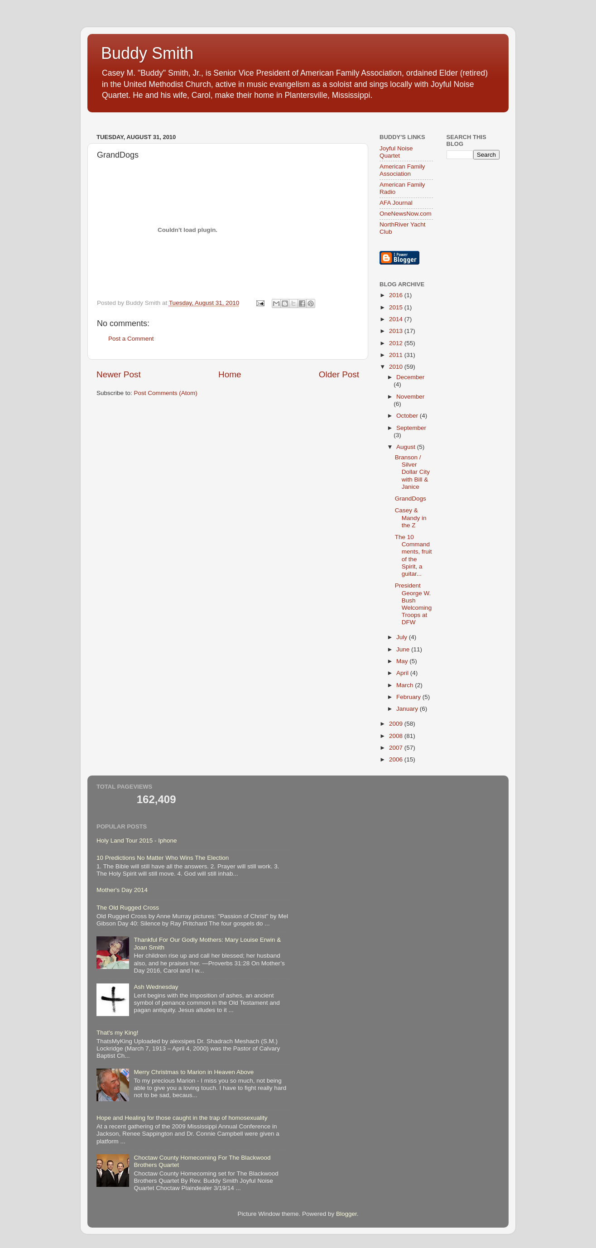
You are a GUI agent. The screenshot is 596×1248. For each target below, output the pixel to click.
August (406, 446)
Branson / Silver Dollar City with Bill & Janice (412, 472)
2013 (396, 331)
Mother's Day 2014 (122, 890)
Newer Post (118, 374)
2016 (396, 295)
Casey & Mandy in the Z (411, 517)
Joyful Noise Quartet (396, 152)
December (410, 377)
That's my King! (117, 1032)
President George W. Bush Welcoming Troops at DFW (413, 604)
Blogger (346, 1213)
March (405, 685)
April (403, 673)
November (410, 396)
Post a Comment (131, 338)
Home (229, 374)
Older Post (339, 374)
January (408, 708)
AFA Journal (396, 202)
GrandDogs (410, 498)
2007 (396, 747)
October (408, 415)
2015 (396, 307)
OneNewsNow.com (406, 213)
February (409, 697)
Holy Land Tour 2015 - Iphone (136, 840)
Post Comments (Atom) (165, 393)
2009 (396, 723)
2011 (396, 355)
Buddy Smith (147, 53)
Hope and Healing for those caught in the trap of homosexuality (182, 1117)
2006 (396, 759)
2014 (396, 319)
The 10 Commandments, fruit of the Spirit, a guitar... (413, 555)
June (403, 649)
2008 (396, 735)
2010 (396, 366)
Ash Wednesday (156, 986)
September (411, 427)
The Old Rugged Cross (127, 907)
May (402, 661)
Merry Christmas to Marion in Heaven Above (194, 1072)
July (402, 637)
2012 (396, 343)
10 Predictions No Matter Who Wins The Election (162, 857)
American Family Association (402, 170)
